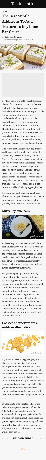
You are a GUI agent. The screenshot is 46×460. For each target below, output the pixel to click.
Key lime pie (8, 100)
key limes (15, 135)
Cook (4, 11)
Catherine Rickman (13, 36)
